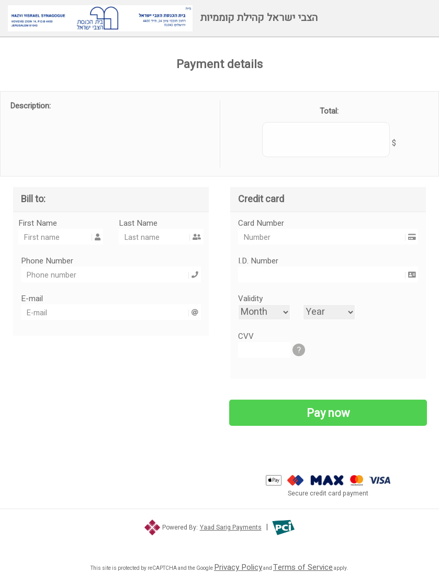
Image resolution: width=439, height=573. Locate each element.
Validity (250, 298)
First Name (59, 223)
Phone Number (109, 261)
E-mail (109, 298)
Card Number (326, 223)
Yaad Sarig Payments (231, 527)
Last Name (160, 223)
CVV (270, 336)
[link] (219, 543)
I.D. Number (326, 261)
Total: (329, 111)
